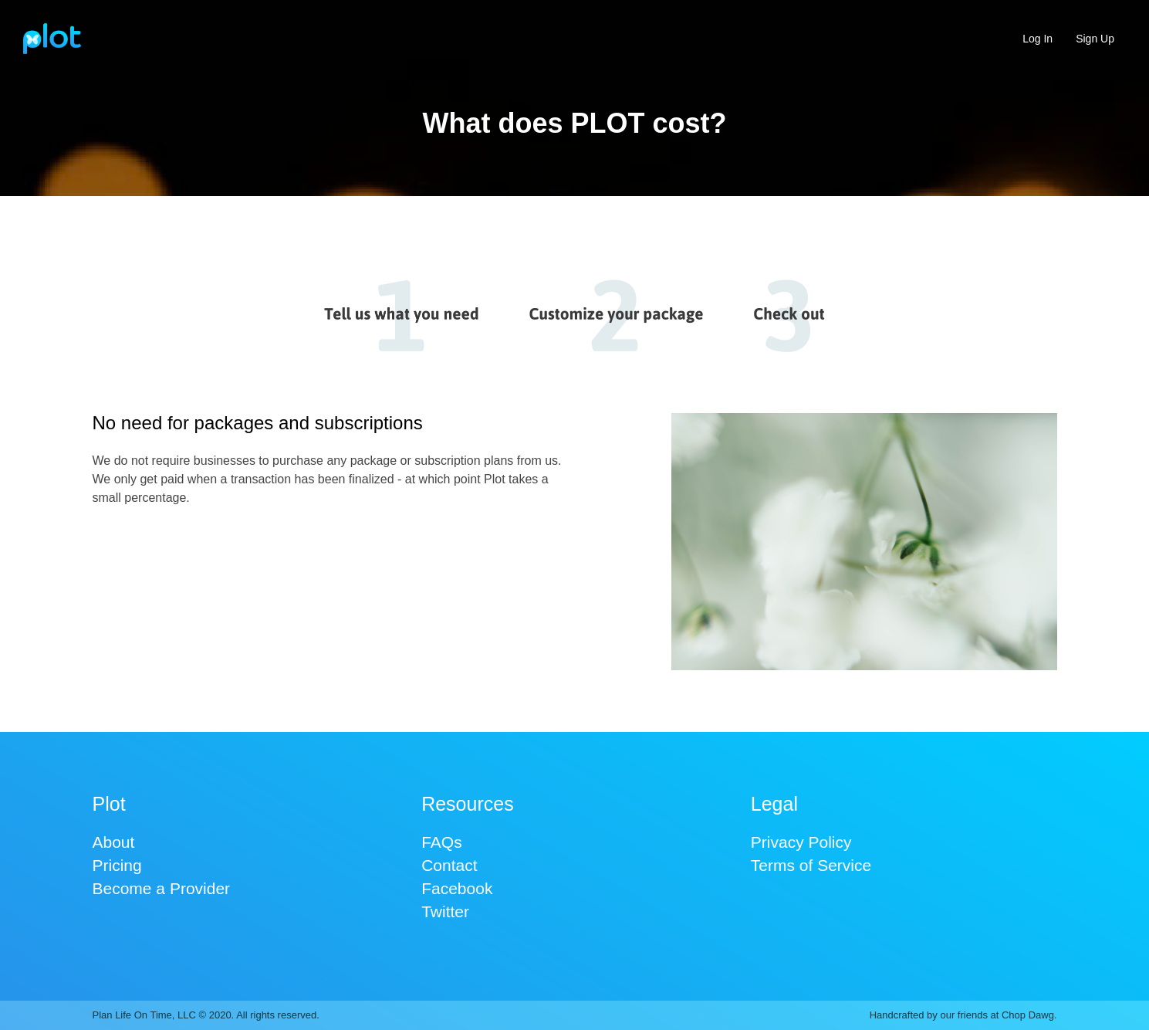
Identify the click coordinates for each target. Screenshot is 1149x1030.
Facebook (456, 888)
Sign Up (1095, 38)
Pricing (117, 865)
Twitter (445, 911)
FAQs (441, 842)
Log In (1037, 38)
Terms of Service (811, 865)
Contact (449, 865)
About (114, 842)
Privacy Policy (801, 842)
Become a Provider (162, 888)
